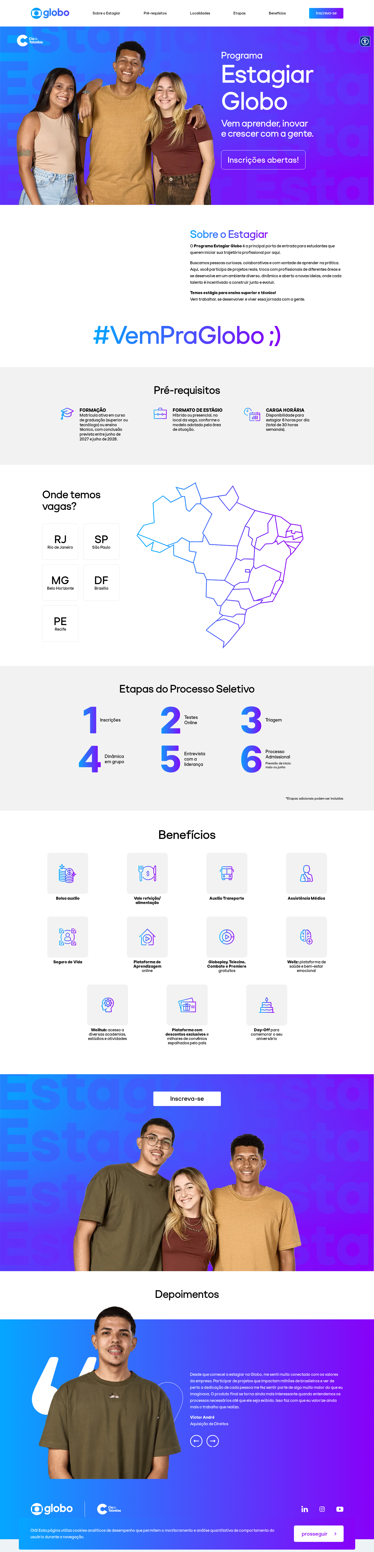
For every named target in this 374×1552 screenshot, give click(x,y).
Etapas (239, 13)
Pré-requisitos (155, 13)
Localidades (200, 13)
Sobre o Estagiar (106, 13)
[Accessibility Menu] (365, 41)
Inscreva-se (326, 13)
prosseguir (319, 1534)
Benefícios (277, 13)
